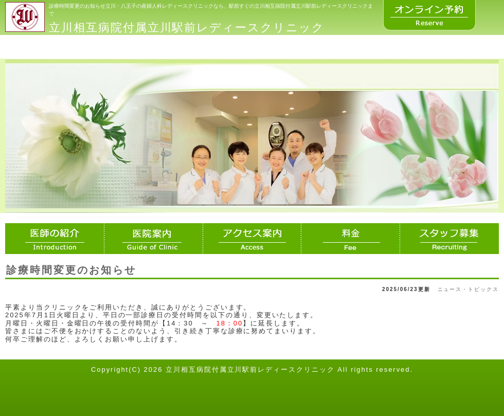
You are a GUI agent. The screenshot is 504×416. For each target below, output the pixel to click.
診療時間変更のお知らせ (71, 270)
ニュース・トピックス (468, 289)
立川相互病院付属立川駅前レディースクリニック (187, 27)
